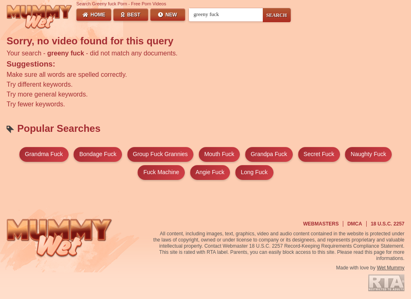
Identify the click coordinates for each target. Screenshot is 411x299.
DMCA (354, 224)
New (167, 15)
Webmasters (321, 224)
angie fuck (209, 172)
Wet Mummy (390, 268)
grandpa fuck (269, 154)
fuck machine (161, 172)
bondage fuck (97, 154)
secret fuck (318, 154)
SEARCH (276, 15)
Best (130, 15)
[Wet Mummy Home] (39, 17)
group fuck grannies (160, 154)
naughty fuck (368, 154)
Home (94, 15)
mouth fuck (219, 154)
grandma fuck (44, 154)
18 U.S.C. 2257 (387, 224)
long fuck (254, 172)
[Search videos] (226, 14)
